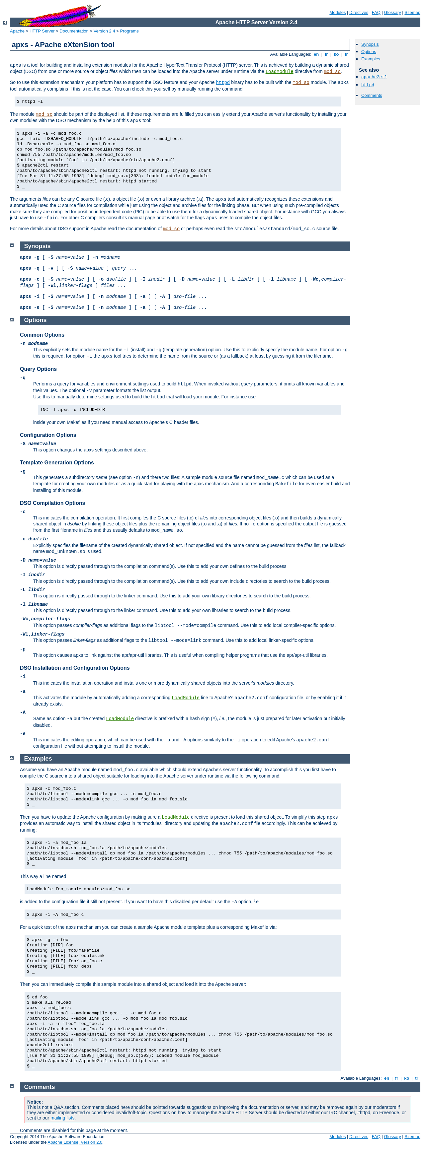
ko (336, 54)
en (316, 54)
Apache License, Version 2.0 (74, 1142)
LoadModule (280, 71)
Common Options (42, 335)
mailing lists (62, 1117)
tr (346, 54)
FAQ (376, 12)
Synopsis (370, 44)
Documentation (73, 31)
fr (326, 54)
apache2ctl (374, 77)
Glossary (392, 12)
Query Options (38, 369)
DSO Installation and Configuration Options (75, 668)
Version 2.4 (104, 31)
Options (368, 51)
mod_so (332, 71)
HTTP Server (42, 31)
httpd (223, 82)
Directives (358, 12)
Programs (129, 31)
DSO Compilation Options (52, 503)
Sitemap (412, 12)
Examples (370, 58)
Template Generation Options (57, 462)
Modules (337, 12)
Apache (17, 31)
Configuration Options (48, 435)
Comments (371, 95)
